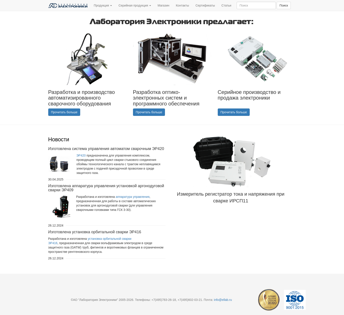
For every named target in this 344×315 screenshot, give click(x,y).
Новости (58, 139)
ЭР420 (81, 155)
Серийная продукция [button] (134, 5)
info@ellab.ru (223, 300)
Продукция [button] (103, 5)
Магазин (163, 5)
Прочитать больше (64, 112)
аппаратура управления (133, 196)
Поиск (283, 5)
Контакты (182, 5)
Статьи (226, 5)
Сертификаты (205, 5)
